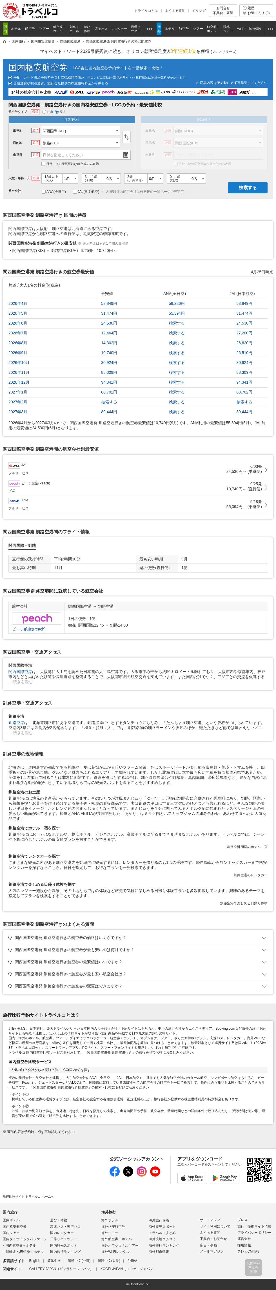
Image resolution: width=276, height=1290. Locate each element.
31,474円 (109, 313)
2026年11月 (19, 372)
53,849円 (109, 303)
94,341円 (109, 382)
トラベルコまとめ (162, 1233)
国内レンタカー (62, 1233)
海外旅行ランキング (164, 1245)
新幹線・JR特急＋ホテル (25, 1252)
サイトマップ (210, 1220)
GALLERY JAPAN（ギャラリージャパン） (61, 1269)
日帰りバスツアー (63, 1239)
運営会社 (244, 1239)
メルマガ (199, 10)
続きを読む (23, 681)
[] (224, 52)
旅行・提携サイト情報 (254, 1226)
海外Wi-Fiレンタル (115, 1252)
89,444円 (109, 412)
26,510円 (244, 352)
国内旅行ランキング (65, 1252)
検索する (248, 187)
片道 (60, 111)
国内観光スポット (63, 1245)
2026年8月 (17, 343)
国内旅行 (10, 1212)
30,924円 (109, 362)
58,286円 (177, 303)
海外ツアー (109, 1233)
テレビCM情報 (248, 1251)
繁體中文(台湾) (79, 1261)
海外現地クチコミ (162, 1239)
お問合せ (223, 10)
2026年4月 (17, 303)
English (34, 1261)
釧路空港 (16, 722)
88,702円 (109, 392)
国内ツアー (11, 1233)
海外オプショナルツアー (120, 1245)
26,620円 (244, 343)
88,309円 (109, 372)
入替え (127, 137)
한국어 (132, 1261)
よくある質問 (175, 10)
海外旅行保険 (159, 1220)
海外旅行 (108, 1212)
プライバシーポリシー (254, 1233)
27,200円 (244, 333)
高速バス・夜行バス (65, 1227)
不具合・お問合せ (213, 1239)
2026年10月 (19, 362)
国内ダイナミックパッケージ (25, 1239)
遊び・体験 (58, 1220)
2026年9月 (17, 352)
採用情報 (244, 1245)
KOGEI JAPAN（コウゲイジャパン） (129, 1269)
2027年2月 (17, 402)
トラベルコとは (146, 10)
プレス (242, 1220)
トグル (138, 937)
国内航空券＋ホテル (21, 1245)
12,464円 (109, 333)
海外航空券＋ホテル (116, 1239)
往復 (47, 111)
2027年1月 (17, 392)
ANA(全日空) (54, 192)
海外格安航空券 (113, 1227)
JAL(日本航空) (86, 192)
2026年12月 (19, 382)
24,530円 (109, 323)
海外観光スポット (162, 1227)
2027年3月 (17, 412)
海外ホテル (109, 1220)
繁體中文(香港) (109, 1261)
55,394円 (177, 313)
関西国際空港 (20, 671)
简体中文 (54, 1261)
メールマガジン (212, 1251)
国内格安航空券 (38, 67)
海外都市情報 (159, 1252)
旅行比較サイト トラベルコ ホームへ (28, 1196)
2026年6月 (17, 323)
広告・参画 (208, 1245)
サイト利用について (215, 1226)
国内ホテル (11, 1220)
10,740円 (109, 352)
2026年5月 (17, 313)
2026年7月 (17, 333)
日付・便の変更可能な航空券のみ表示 (70, 164)
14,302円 (109, 343)
